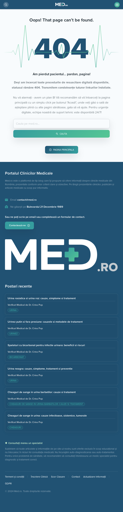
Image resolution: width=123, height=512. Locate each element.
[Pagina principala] (61, 257)
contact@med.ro (27, 200)
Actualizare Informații (94, 476)
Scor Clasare (58, 476)
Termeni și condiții (14, 476)
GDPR (8, 483)
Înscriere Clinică (39, 476)
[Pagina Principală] (61, 4)
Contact (76, 476)
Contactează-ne (19, 225)
